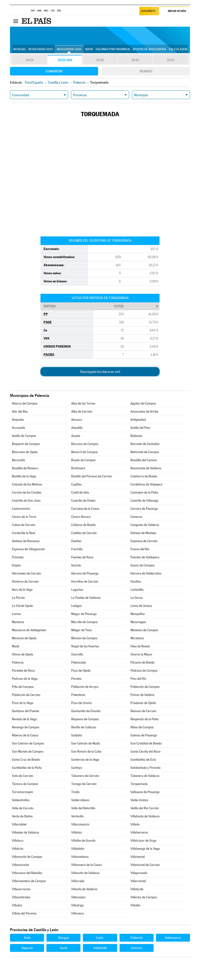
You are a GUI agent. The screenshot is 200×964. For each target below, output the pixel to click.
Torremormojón (22, 792)
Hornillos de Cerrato (84, 581)
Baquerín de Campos (26, 444)
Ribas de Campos (142, 727)
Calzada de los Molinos (27, 484)
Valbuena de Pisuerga (145, 792)
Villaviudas (78, 897)
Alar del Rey (20, 411)
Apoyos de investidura (149, 49)
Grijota (16, 565)
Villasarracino (21, 889)
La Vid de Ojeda (22, 606)
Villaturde (136, 889)
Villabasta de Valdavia (145, 816)
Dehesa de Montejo (143, 533)
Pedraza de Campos (143, 670)
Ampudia (18, 419)
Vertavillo (77, 816)
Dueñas (76, 541)
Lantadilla (137, 589)
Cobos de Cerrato (23, 525)
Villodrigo (77, 905)
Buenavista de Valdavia (145, 468)
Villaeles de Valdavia (25, 832)
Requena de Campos (85, 719)
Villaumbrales (21, 897)
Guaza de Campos (142, 565)
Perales (76, 678)
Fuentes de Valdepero (144, 557)
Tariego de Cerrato (83, 784)
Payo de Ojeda (80, 670)
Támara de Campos (25, 784)
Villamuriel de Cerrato (145, 865)
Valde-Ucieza (139, 800)
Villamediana (80, 857)
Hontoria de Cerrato (25, 581)
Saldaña (76, 735)
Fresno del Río (139, 549)
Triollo (75, 792)
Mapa (89, 49)
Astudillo (77, 428)
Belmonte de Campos (144, 452)
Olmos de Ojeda (22, 654)
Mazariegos (138, 622)
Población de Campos (145, 687)
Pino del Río (138, 678)
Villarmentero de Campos (29, 881)
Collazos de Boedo (83, 525)
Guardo (76, 565)
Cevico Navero (81, 517)
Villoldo (135, 905)
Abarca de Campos (24, 403)
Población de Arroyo (84, 687)
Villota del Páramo (24, 913)
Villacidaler (19, 824)
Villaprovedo (138, 873)
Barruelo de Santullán (145, 444)
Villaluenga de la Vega (145, 848)
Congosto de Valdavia (144, 525)
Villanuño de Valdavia (85, 873)
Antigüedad (138, 419)
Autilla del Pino (140, 428)
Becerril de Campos (84, 452)
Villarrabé (77, 881)
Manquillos (137, 614)
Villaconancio (80, 824)
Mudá (15, 646)
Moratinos (137, 638)
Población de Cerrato (26, 695)
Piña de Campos (23, 687)
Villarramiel (138, 881)
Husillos (135, 581)
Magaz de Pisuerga (84, 614)
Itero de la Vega (22, 589)
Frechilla (77, 549)
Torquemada (139, 784)
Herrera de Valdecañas (145, 573)
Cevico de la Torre (24, 517)
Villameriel (137, 857)
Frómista (18, 557)
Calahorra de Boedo (143, 476)
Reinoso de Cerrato (143, 711)
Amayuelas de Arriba (144, 411)
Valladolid (100, 948)
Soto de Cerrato (22, 776)
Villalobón (77, 848)
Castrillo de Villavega (144, 500)
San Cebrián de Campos (28, 743)
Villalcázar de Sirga (143, 840)
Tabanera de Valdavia (144, 776)
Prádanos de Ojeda (143, 703)
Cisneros (136, 517)
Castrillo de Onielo (83, 500)
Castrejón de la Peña (144, 492)
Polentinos (78, 695)
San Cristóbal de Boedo (146, 743)
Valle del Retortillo (83, 808)
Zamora (136, 948)
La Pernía (18, 597)
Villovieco (77, 913)
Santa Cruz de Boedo (26, 759)
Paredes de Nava (23, 670)
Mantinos (18, 622)
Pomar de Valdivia (142, 695)
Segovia (27, 948)
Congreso (54, 71)
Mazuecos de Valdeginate (29, 630)
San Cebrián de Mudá (85, 743)
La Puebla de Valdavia (85, 597)
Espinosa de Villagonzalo (28, 549)
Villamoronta (20, 865)
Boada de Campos (83, 460)
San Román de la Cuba (86, 751)
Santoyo (76, 767)
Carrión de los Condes (26, 492)
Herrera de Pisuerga (85, 573)
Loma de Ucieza (141, 606)
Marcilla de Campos (84, 622)
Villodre (17, 905)
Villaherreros (139, 832)
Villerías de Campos (143, 897)
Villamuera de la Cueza (86, 865)
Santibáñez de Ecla (143, 759)
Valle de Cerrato (22, 808)
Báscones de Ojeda (25, 452)
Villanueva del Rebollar (27, 873)
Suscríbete (148, 11)
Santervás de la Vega (85, 759)
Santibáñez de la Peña (27, 767)
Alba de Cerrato (81, 411)
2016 (100, 60)
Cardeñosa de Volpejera (146, 484)
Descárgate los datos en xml (100, 372)
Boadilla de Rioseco (25, 468)
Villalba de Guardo (83, 840)
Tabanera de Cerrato (85, 776)
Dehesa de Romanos (26, 541)
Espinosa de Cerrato (143, 541)
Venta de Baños (22, 816)
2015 (135, 60)
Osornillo (77, 654)
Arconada (18, 428)
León (100, 937)
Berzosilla (18, 460)
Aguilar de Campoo (143, 403)
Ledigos (76, 606)
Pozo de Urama (81, 703)
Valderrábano (80, 800)
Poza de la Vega (22, 703)
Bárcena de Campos (84, 444)
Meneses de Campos (144, 630)
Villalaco (17, 840)
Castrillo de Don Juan (26, 500)
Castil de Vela (80, 492)
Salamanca (173, 937)
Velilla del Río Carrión (144, 808)
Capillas (76, 484)
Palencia (18, 662)
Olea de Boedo (140, 646)
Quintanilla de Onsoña (85, 711)
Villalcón (17, 848)
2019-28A (65, 60)
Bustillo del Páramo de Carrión (91, 476)
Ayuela (75, 436)
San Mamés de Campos (27, 751)
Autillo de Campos (24, 436)
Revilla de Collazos (83, 727)
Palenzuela (78, 662)
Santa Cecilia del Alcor (145, 751)
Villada (135, 824)
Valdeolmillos (21, 800)
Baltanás (136, 436)
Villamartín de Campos (27, 857)
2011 (170, 60)
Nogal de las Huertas (85, 646)
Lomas (16, 614)
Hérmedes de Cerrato (26, 573)
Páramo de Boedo (142, 662)
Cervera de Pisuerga (144, 508)
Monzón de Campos (84, 638)
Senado (146, 71)
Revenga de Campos (25, 727)
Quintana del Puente (25, 711)
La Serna (136, 597)
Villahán (76, 832)
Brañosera (78, 468)
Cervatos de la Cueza (85, 508)
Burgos (63, 937)
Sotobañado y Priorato (145, 767)
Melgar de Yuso (81, 630)
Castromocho (21, 508)
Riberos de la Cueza (25, 735)
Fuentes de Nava (82, 557)
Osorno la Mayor (141, 654)
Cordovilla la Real (23, 533)
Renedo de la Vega (24, 719)
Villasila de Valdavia (84, 889)
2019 (29, 60)
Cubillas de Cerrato (84, 533)
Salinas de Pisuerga (143, 735)
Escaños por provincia (113, 49)
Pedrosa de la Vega (25, 678)
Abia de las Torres (83, 403)
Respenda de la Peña (144, 719)
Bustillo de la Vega (24, 476)
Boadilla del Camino (143, 460)
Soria (63, 948)
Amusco (76, 419)
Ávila (27, 937)
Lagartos (77, 589)
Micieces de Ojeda (24, 638)
